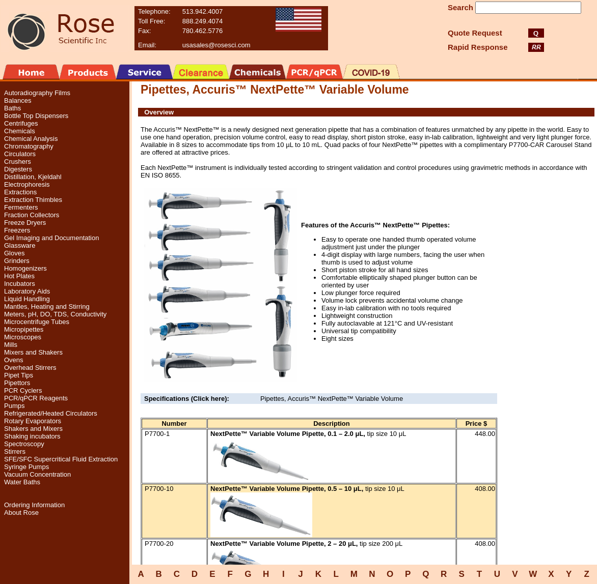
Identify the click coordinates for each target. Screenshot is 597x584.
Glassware (19, 245)
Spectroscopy (24, 444)
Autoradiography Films (37, 93)
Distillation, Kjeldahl (33, 177)
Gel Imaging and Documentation (51, 238)
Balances (17, 100)
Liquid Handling (27, 299)
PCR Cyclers (23, 390)
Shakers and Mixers (33, 428)
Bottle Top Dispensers (36, 116)
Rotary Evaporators (32, 421)
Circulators (20, 154)
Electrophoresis (27, 184)
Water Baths (22, 482)
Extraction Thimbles (33, 199)
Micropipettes (23, 329)
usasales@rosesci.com (216, 45)
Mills (10, 344)
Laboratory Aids (27, 291)
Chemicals (19, 131)
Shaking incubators (32, 436)
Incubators (19, 283)
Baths (12, 108)
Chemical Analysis (31, 138)
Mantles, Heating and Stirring (47, 306)
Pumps (14, 406)
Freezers (17, 230)
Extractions (20, 192)
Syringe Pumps (26, 467)
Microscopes (22, 337)
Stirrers (14, 451)
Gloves (14, 253)
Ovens (13, 360)
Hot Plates (19, 276)
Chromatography (28, 146)
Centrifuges (21, 123)
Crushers (17, 161)
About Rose (21, 512)
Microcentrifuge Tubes (36, 322)
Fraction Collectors (31, 215)
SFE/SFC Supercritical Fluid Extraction (61, 459)
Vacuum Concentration (37, 474)
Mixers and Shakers (33, 352)
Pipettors (17, 383)
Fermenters (21, 207)
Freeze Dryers (25, 222)
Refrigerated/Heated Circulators (50, 413)
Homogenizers (25, 268)
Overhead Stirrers (30, 367)
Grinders (17, 261)
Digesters (18, 169)
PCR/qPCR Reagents (36, 398)
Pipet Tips (18, 375)
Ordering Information (34, 505)
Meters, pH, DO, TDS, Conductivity (55, 314)
